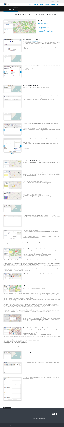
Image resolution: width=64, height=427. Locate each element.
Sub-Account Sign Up (41, 32)
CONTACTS (58, 4)
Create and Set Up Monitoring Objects (44, 24)
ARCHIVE (41, 4)
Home (5, 7)
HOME (26, 4)
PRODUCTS (30, 4)
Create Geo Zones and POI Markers (44, 26)
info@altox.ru (38, 418)
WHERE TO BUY (52, 4)
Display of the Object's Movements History (45, 28)
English (57, 1)
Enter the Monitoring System (33, 41)
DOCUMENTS (47, 4)
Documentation (9, 7)
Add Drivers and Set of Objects (43, 23)
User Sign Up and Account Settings (44, 22)
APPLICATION (36, 4)
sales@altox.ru (42, 418)
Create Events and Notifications (43, 27)
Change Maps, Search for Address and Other (45, 31)
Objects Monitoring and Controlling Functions (45, 30)
